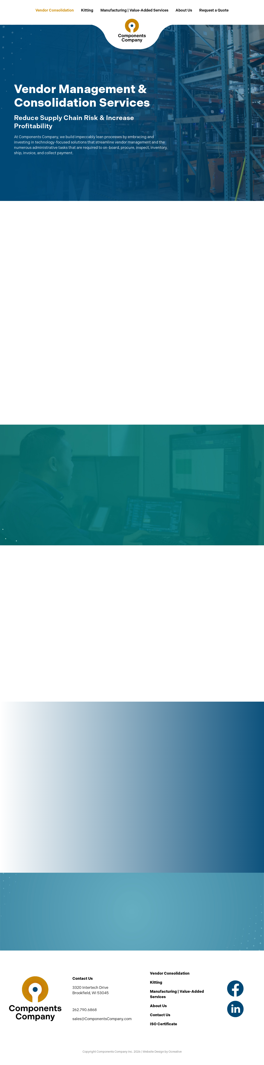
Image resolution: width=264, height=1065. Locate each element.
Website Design (153, 1051)
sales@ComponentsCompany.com (102, 1019)
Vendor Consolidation (170, 973)
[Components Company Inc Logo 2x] (132, 20)
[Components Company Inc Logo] (35, 977)
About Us (158, 1006)
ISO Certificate (163, 1024)
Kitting (156, 982)
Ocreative (175, 1051)
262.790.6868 (84, 1010)
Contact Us (160, 1015)
